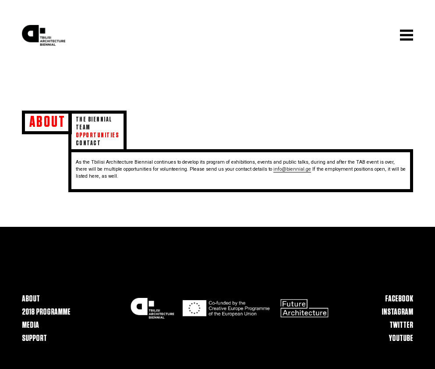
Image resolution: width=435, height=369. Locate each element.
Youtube (401, 338)
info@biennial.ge (292, 169)
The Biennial (94, 119)
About (31, 299)
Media (30, 325)
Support (34, 338)
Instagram (397, 312)
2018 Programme (46, 312)
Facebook (399, 299)
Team (83, 127)
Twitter (401, 325)
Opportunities (97, 135)
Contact (88, 143)
